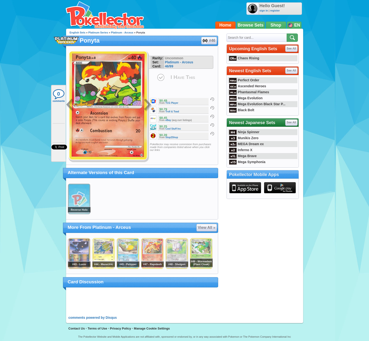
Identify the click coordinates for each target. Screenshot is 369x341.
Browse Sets (251, 25)
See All (291, 48)
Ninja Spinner (244, 132)
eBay (168, 120)
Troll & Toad (172, 111)
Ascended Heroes (247, 86)
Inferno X (240, 150)
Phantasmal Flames (249, 92)
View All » (207, 228)
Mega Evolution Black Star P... (257, 104)
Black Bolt (241, 110)
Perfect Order (244, 80)
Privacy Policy (120, 328)
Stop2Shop (171, 137)
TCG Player (171, 103)
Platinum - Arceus (122, 32)
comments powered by (92, 317)
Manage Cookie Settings (152, 328)
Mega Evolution (246, 98)
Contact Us (76, 328)
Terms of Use (97, 328)
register (275, 10)
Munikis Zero (244, 138)
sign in (264, 10)
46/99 (169, 66)
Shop (276, 25)
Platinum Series (98, 32)
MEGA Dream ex (246, 144)
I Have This (182, 77)
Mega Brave (243, 156)
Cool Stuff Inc (173, 128)
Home (225, 25)
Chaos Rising (244, 58)
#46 (209, 40)
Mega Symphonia (247, 162)
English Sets (77, 32)
